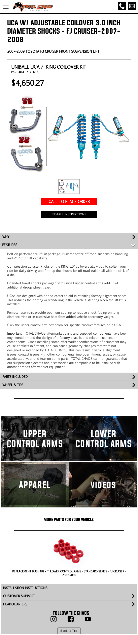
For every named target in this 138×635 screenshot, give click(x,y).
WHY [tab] (5, 237)
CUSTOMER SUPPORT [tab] (19, 596)
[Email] (132, 6)
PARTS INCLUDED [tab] (15, 376)
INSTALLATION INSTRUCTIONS (25, 588)
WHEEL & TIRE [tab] (12, 385)
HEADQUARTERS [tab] (15, 604)
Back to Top (68, 631)
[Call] (122, 6)
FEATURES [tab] (9, 245)
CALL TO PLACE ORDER (69, 201)
